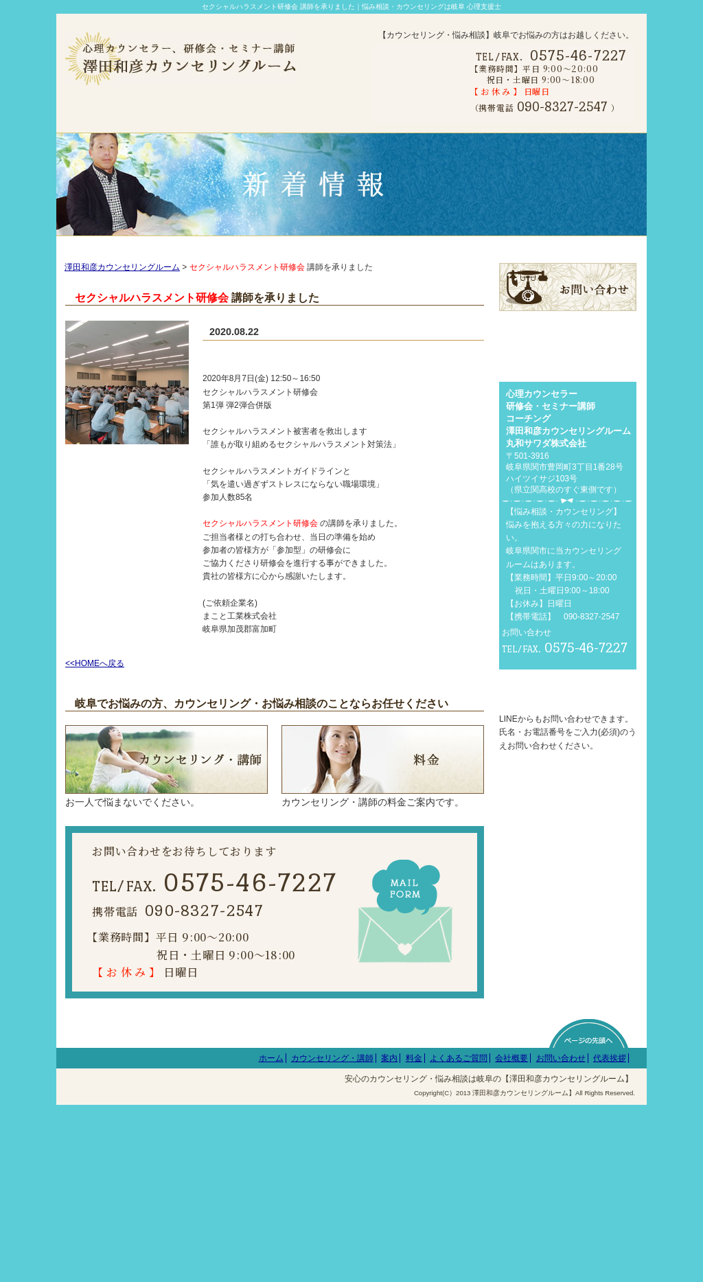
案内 (389, 1234)
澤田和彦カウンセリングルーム (122, 285)
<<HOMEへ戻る (94, 681)
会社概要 (511, 1234)
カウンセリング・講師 (332, 1234)
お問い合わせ (561, 1234)
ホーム (271, 1234)
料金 (414, 1234)
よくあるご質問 (458, 1234)
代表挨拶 (609, 1234)
